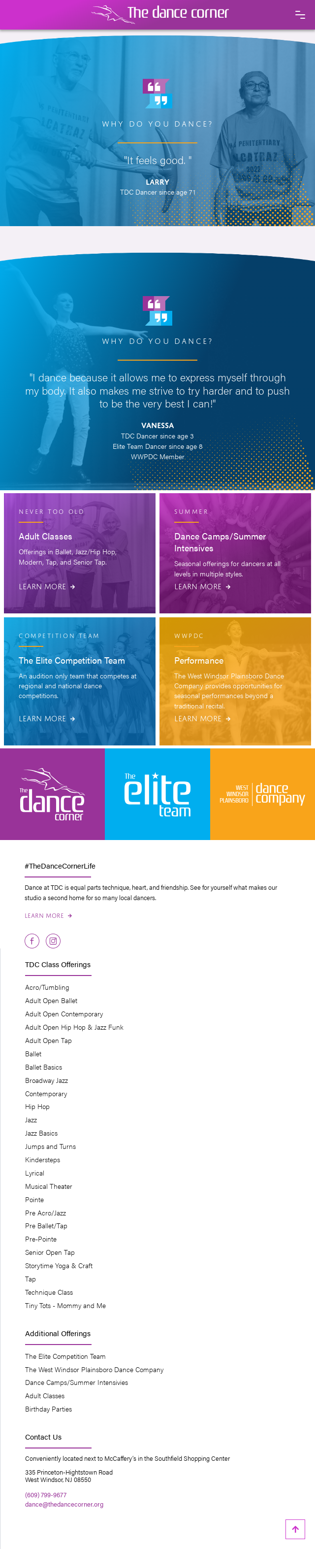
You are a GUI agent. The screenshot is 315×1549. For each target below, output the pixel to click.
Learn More (47, 585)
